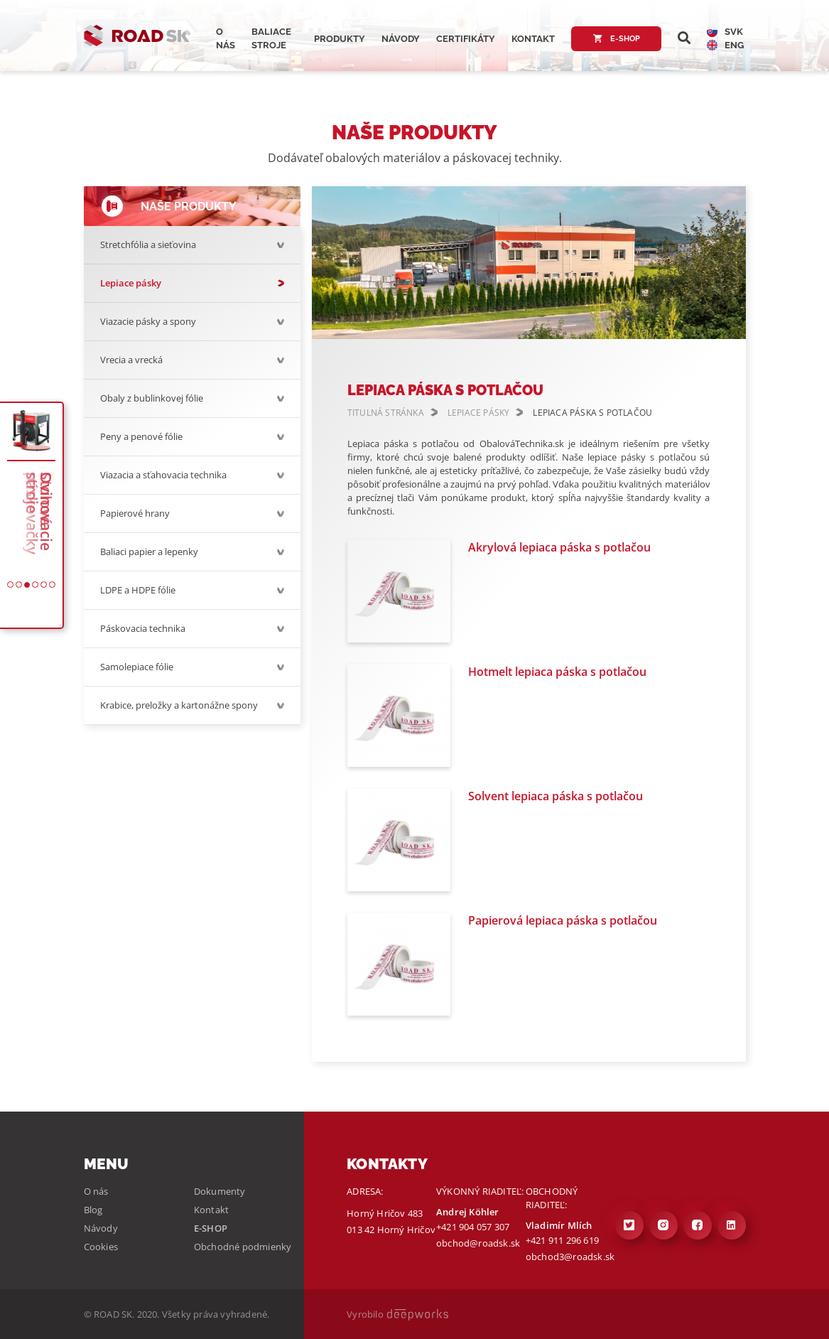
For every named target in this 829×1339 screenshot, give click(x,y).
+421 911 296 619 (562, 1240)
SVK (725, 31)
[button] (10, 584)
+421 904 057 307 (472, 1226)
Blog (93, 1209)
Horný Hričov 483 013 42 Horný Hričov (391, 1221)
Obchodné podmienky (243, 1246)
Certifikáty (465, 38)
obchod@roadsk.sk (478, 1243)
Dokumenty (220, 1191)
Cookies (101, 1246)
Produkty (339, 38)
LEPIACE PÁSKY (479, 413)
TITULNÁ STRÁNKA (385, 413)
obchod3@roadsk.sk (570, 1256)
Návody (400, 38)
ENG (725, 45)
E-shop (616, 38)
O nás (96, 1191)
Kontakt (533, 38)
